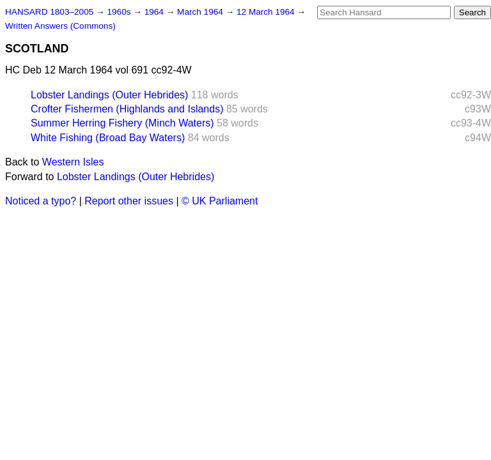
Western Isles (73, 162)
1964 (155, 12)
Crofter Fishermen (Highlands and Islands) (127, 108)
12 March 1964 (267, 12)
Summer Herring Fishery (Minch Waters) (122, 123)
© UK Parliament (220, 200)
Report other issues (128, 200)
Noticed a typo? (40, 200)
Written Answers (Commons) (60, 26)
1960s (120, 12)
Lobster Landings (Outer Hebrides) (109, 94)
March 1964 (201, 12)
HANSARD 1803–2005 (49, 12)
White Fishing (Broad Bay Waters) (108, 137)
